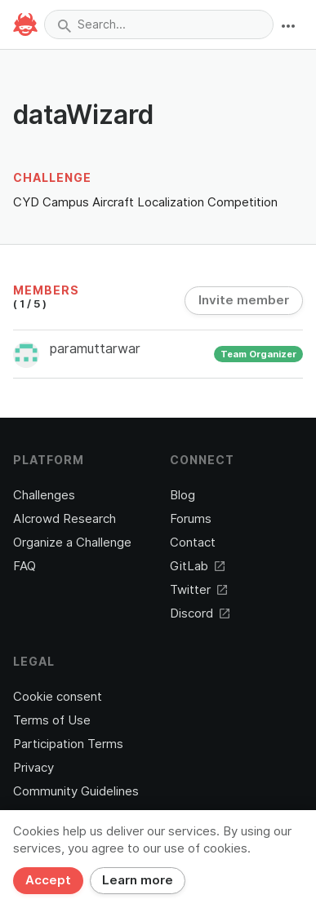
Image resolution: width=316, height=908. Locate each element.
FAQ (24, 566)
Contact (193, 542)
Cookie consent (57, 696)
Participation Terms (68, 744)
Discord (199, 613)
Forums (190, 519)
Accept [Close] (48, 880)
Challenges (44, 495)
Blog (182, 495)
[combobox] (159, 24)
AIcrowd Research (64, 519)
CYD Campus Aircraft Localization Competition (145, 202)
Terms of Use (52, 720)
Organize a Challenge (72, 542)
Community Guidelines (76, 791)
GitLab (197, 566)
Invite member (243, 300)
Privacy (33, 767)
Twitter (198, 589)
